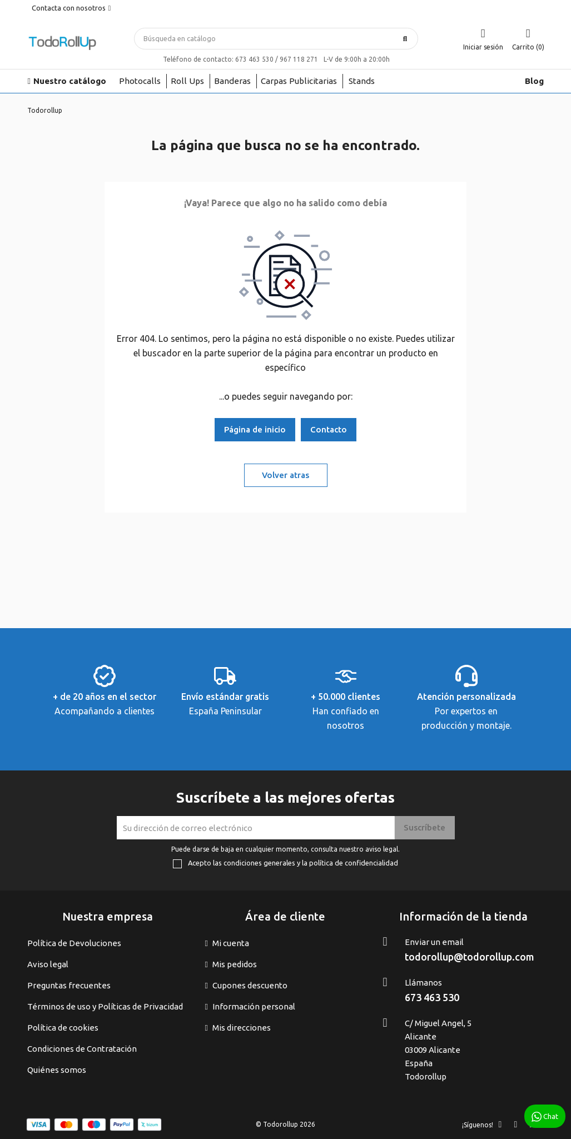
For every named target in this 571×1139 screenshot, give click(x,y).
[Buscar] (276, 38)
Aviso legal (47, 964)
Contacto (328, 429)
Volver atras (285, 475)
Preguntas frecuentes (69, 985)
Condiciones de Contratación (82, 1048)
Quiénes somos (56, 1070)
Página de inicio (255, 429)
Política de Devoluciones (74, 943)
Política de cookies (62, 1027)
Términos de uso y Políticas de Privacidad (105, 1006)
